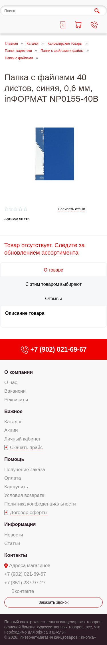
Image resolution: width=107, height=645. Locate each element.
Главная (11, 44)
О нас (10, 382)
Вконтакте (22, 591)
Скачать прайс (26, 447)
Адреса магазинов (29, 565)
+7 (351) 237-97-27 (25, 582)
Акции (11, 430)
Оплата (12, 478)
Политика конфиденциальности (40, 504)
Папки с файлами (19, 58)
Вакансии (15, 391)
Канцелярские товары (65, 44)
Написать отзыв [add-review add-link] (71, 209)
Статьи (12, 543)
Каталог (33, 44)
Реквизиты (16, 399)
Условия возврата (24, 495)
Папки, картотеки (18, 51)
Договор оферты (28, 512)
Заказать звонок (53, 602)
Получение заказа (24, 469)
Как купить (16, 486)
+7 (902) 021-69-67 (25, 574)
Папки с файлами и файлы (62, 51)
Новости (13, 535)
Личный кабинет (22, 439)
